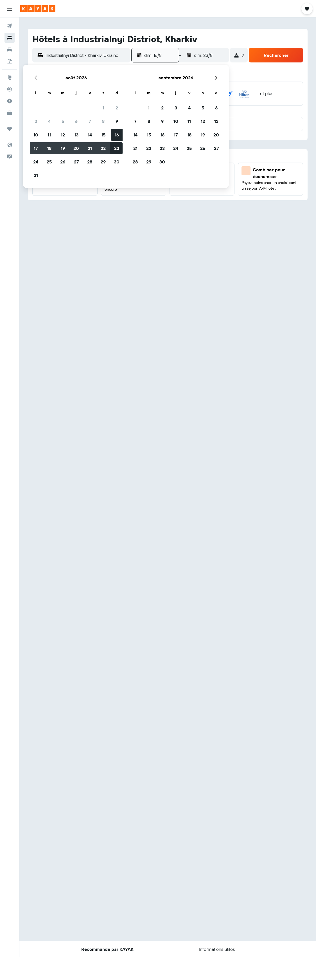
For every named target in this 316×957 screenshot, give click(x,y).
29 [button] (103, 162)
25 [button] (49, 162)
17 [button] (36, 148)
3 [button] (36, 121)
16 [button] (117, 135)
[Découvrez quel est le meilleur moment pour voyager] (9, 101)
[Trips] (9, 128)
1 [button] (103, 108)
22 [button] (103, 148)
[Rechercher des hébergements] (9, 37)
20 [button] (76, 148)
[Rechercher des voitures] (9, 49)
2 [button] (117, 108)
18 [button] (49, 148)
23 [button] (116, 148)
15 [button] (103, 135)
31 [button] (36, 175)
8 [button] (103, 121)
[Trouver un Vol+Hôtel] (9, 61)
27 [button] (76, 162)
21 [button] (90, 148)
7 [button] (90, 121)
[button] (9, 9)
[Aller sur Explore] (9, 77)
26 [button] (62, 162)
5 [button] (63, 121)
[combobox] (86, 55)
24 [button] (35, 162)
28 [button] (89, 162)
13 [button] (76, 135)
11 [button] (49, 135)
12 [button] (63, 135)
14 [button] (90, 135)
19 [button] (63, 148)
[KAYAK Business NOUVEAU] (9, 112)
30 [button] (116, 162)
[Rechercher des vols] (9, 26)
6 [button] (76, 121)
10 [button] (35, 135)
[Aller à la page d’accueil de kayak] (37, 8)
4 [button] (49, 121)
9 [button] (117, 121)
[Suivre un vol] (9, 89)
